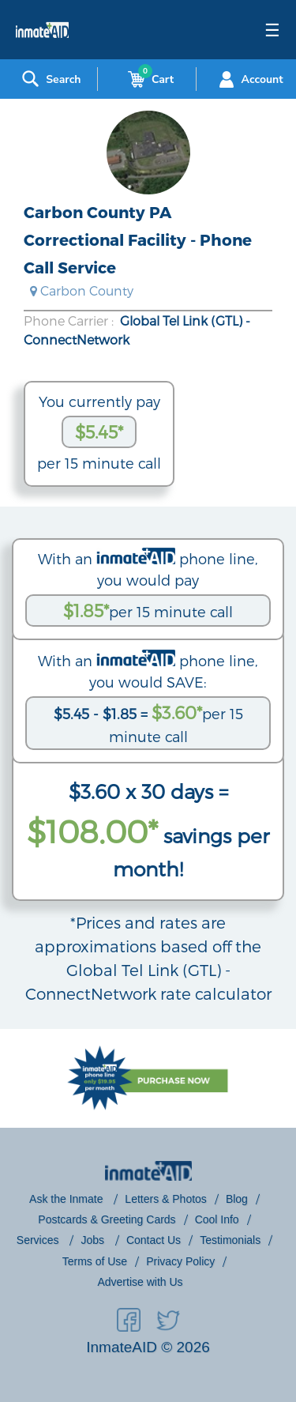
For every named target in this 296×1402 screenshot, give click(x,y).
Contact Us (153, 1240)
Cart (148, 79)
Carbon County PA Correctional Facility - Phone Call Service (138, 239)
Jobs (94, 1240)
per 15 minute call (148, 610)
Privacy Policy (180, 1261)
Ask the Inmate (67, 1199)
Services (39, 1240)
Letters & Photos (166, 1199)
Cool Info (217, 1219)
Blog (237, 1199)
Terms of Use (94, 1261)
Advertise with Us (139, 1282)
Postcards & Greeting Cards (106, 1219)
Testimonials (230, 1240)
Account (249, 79)
